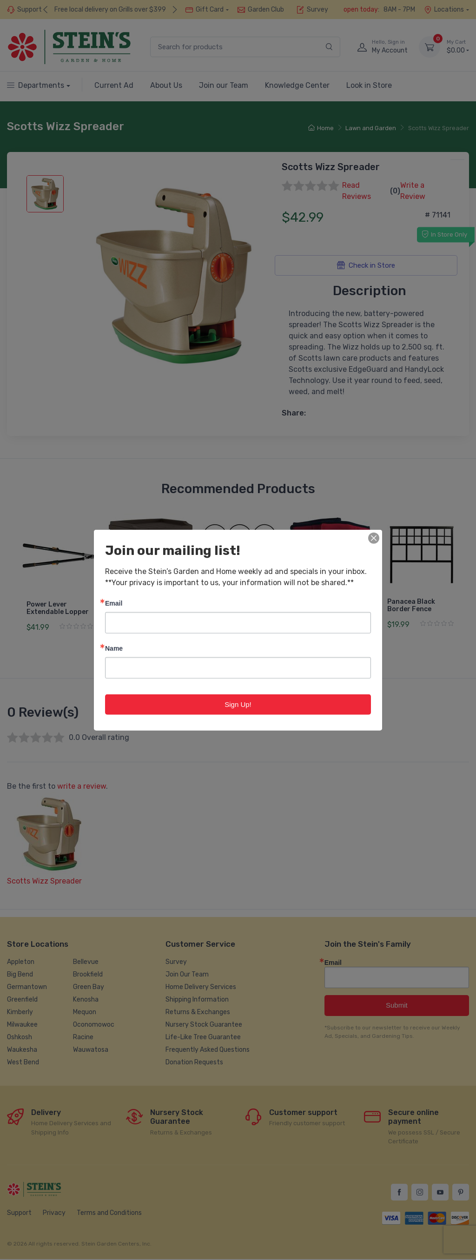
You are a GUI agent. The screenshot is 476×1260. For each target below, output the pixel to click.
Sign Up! (238, 704)
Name (114, 647)
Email (113, 602)
